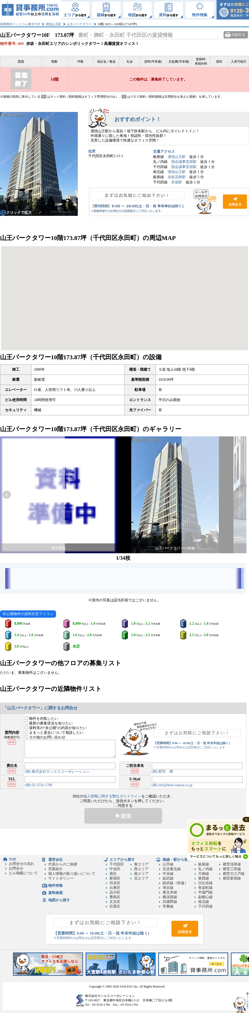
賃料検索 (55, 893)
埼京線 (168, 888)
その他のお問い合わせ (45, 737)
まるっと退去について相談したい (54, 733)
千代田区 (116, 864)
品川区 (114, 892)
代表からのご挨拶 (62, 864)
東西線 (203, 878)
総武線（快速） (175, 883)
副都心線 (205, 897)
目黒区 (114, 906)
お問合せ (168, 202)
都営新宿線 (232, 878)
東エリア (141, 864)
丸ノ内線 (205, 869)
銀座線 (203, 864)
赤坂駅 (176, 182)
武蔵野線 (170, 902)
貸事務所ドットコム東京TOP (20, 24)
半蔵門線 (205, 892)
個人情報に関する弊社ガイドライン (112, 796)
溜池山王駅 (53, 24)
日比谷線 (205, 883)
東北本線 (170, 892)
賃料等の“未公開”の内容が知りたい (56, 728)
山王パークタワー (79, 24)
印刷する (238, 35)
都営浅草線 (232, 864)
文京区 (114, 902)
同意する (123, 806)
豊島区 (114, 897)
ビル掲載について (23, 873)
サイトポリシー (61, 878)
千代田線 (205, 906)
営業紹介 (55, 869)
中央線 (168, 874)
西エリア (141, 869)
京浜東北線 (172, 869)
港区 (113, 874)
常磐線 (168, 906)
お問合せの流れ (21, 864)
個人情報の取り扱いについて (71, 874)
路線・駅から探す (177, 860)
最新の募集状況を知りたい (49, 723)
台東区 (114, 888)
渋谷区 (114, 883)
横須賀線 (170, 897)
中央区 (114, 869)
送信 (123, 816)
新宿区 (114, 878)
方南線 (203, 874)
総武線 (168, 878)
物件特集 (55, 886)
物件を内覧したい (41, 719)
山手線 (168, 864)
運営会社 (55, 860)
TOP (12, 859)
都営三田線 (232, 869)
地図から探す (59, 900)
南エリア (141, 874)
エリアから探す (122, 860)
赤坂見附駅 (177, 177)
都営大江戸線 (234, 874)
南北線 (203, 902)
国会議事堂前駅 (184, 162)
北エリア (141, 878)
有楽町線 (205, 888)
